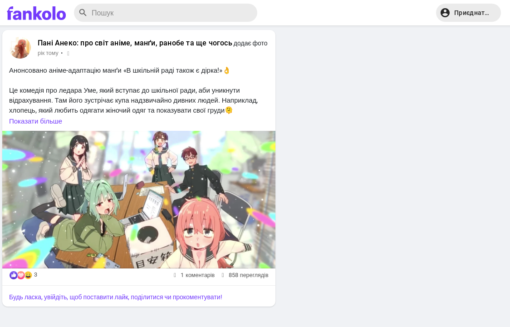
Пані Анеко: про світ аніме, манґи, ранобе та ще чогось (135, 43)
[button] (468, 13)
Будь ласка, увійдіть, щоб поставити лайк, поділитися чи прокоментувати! (115, 297)
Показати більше (35, 121)
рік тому (48, 53)
